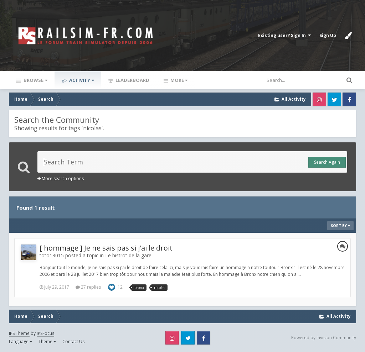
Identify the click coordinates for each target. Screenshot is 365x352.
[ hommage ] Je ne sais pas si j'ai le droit (106, 248)
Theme (47, 341)
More (178, 80)
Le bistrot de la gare (128, 255)
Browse (34, 80)
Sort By (340, 225)
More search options (60, 178)
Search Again (327, 162)
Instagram (319, 99)
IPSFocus (45, 333)
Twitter (334, 99)
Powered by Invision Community (323, 338)
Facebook (349, 99)
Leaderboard (131, 80)
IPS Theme (19, 333)
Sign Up (327, 35)
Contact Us (73, 341)
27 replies (88, 287)
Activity (81, 80)
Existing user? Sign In (284, 35)
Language (20, 341)
